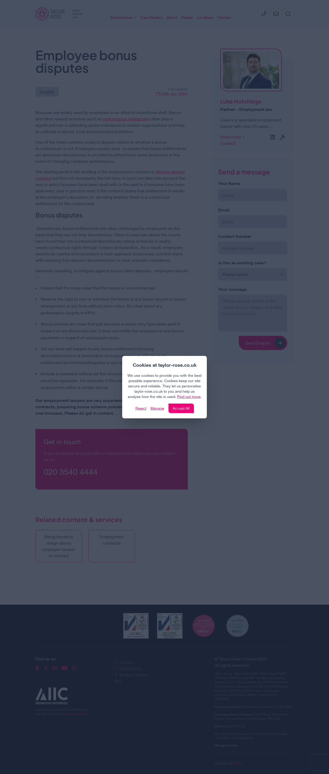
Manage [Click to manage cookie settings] (157, 408)
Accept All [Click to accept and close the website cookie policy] (181, 408)
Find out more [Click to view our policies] (188, 396)
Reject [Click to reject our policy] (140, 408)
